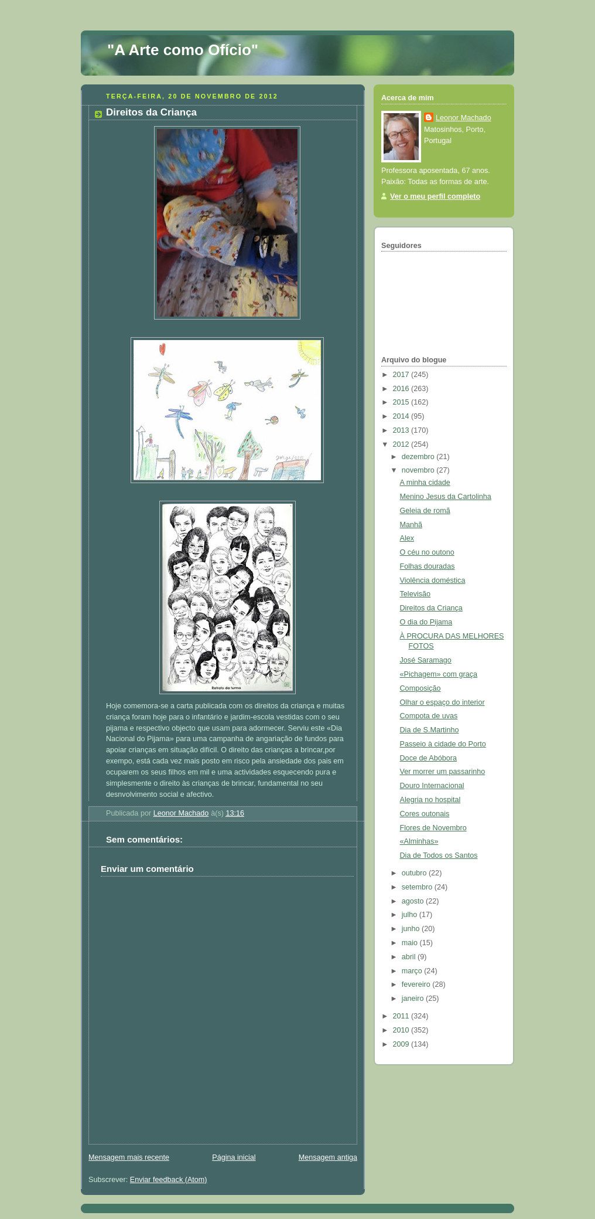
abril (410, 957)
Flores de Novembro (433, 828)
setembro (418, 887)
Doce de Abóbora (428, 758)
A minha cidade (425, 482)
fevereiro (417, 984)
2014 (402, 416)
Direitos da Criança (431, 608)
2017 (402, 375)
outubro (415, 873)
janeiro (414, 998)
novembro (419, 470)
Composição (420, 688)
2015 (402, 402)
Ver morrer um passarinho (442, 772)
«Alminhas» (419, 841)
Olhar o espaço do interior (442, 702)
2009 (402, 1044)
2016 (402, 389)
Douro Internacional (432, 786)
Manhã (411, 525)
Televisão (415, 594)
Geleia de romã (425, 511)
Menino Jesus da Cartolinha (445, 497)
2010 (402, 1030)
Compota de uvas (429, 716)
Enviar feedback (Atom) (168, 1180)
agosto (414, 901)
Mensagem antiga (328, 1157)
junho (412, 929)
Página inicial (233, 1157)
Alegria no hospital (430, 800)
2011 (402, 1016)
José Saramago (426, 660)
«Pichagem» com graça (438, 674)
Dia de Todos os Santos (439, 855)
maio (411, 943)
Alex (407, 538)
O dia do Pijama (426, 622)
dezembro (419, 457)
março (413, 971)
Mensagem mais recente (128, 1157)
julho (410, 915)
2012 (402, 444)
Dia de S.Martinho (429, 730)
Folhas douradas (427, 566)
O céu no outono (427, 552)
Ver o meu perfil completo (435, 196)
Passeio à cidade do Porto (443, 744)
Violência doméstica (433, 580)
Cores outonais (425, 814)
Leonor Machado (463, 118)
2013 (402, 430)
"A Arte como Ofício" (182, 50)
